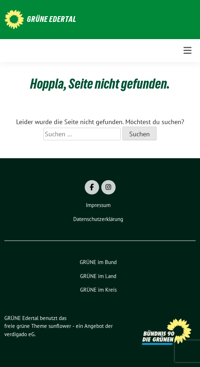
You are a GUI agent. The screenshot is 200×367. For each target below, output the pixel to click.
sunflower (59, 326)
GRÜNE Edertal (51, 19)
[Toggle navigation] (187, 50)
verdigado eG (19, 334)
